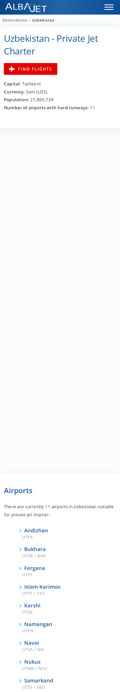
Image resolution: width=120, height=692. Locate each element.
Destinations (16, 20)
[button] (109, 7)
